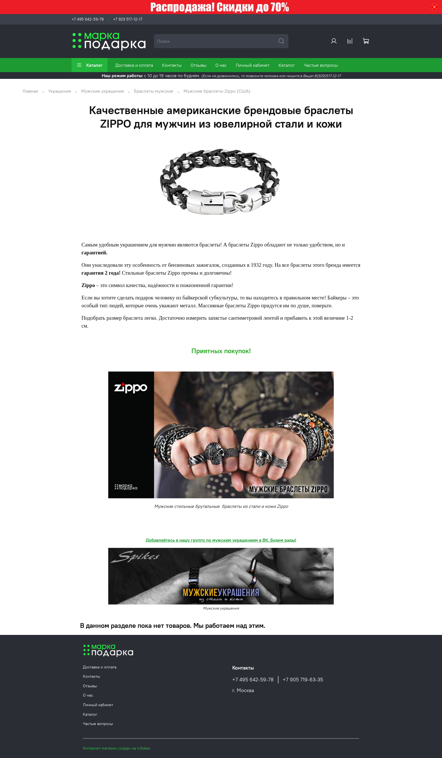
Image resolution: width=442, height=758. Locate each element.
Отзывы (198, 65)
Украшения (59, 91)
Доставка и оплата (134, 65)
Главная (30, 91)
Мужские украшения (102, 91)
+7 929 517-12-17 (127, 19)
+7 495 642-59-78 (88, 19)
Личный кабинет (252, 65)
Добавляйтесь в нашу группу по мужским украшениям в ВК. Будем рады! (221, 540)
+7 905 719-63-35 (303, 680)
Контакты (172, 65)
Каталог (89, 65)
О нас (221, 65)
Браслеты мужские (153, 91)
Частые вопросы (321, 65)
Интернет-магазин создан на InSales (116, 748)
